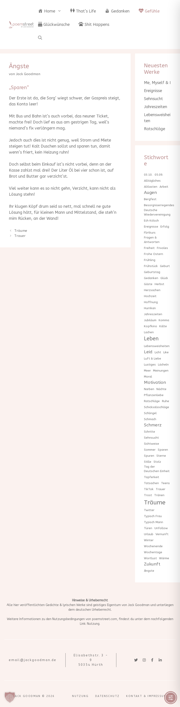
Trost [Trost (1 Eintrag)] (148, 495)
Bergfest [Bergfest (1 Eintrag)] (150, 199)
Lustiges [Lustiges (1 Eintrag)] (150, 364)
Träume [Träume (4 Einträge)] (155, 502)
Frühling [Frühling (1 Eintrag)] (149, 260)
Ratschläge (154, 128)
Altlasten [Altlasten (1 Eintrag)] (150, 186)
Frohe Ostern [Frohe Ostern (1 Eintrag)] (153, 254)
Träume (20, 231)
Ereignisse (153, 90)
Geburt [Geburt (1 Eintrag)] (165, 266)
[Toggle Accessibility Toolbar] (171, 698)
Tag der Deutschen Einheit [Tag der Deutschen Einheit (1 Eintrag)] (157, 469)
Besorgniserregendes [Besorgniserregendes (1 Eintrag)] (159, 205)
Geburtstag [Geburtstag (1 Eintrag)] (152, 272)
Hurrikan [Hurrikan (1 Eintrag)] (150, 308)
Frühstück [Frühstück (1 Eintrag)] (151, 266)
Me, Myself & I (157, 82)
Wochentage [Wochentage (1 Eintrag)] (153, 552)
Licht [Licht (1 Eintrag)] (158, 352)
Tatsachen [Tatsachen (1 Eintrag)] (151, 483)
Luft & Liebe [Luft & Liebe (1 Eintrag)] (152, 358)
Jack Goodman (139, 605)
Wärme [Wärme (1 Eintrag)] (164, 558)
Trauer (20, 236)
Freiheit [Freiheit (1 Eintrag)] (149, 248)
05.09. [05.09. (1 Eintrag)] (159, 174)
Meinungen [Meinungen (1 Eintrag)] (160, 370)
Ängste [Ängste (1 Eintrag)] (149, 570)
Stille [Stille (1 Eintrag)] (147, 461)
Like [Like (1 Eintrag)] (166, 352)
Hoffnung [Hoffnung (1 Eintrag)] (151, 302)
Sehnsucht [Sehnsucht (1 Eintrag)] (151, 437)
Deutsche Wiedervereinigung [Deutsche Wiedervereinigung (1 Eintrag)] (157, 212)
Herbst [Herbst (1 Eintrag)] (159, 284)
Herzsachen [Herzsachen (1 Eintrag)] (152, 290)
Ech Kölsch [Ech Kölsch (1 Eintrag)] (151, 220)
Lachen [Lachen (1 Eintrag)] (149, 332)
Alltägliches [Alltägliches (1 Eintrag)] (152, 180)
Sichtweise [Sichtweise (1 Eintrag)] (151, 443)
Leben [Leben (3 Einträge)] (151, 339)
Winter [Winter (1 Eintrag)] (149, 540)
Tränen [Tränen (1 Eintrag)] (159, 495)
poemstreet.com (104, 619)
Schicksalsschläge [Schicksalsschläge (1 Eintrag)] (156, 407)
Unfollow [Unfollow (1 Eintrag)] (161, 528)
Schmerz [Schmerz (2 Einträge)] (153, 424)
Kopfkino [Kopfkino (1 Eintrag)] (150, 326)
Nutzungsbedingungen (68, 619)
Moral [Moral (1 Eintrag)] (148, 376)
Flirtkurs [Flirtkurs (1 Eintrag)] (150, 232)
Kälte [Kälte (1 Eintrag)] (163, 326)
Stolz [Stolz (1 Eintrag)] (157, 461)
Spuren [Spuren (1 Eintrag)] (149, 455)
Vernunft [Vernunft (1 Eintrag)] (162, 534)
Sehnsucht (153, 98)
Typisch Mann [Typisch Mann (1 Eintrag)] (153, 522)
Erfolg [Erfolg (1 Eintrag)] (164, 226)
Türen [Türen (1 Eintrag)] (148, 528)
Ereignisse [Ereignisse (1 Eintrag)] (151, 226)
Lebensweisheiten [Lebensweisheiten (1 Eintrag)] (157, 346)
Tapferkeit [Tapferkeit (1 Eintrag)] (151, 477)
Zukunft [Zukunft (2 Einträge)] (152, 564)
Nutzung (93, 624)
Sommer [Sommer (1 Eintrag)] (150, 449)
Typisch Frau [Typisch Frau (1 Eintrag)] (153, 516)
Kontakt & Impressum (146, 696)
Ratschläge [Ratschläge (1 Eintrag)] (152, 401)
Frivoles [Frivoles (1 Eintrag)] (162, 248)
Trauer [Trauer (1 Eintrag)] (160, 489)
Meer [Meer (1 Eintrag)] (147, 370)
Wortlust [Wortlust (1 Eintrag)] (150, 558)
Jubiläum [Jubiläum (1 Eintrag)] (150, 320)
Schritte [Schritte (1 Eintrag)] (149, 431)
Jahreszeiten (155, 106)
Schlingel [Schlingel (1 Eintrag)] (150, 413)
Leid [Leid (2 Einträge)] (148, 351)
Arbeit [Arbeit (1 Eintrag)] (164, 186)
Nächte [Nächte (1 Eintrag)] (161, 389)
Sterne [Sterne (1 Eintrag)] (161, 455)
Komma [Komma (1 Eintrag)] (164, 320)
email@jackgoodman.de (33, 660)
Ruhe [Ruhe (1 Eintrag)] (165, 401)
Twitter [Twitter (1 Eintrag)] (149, 510)
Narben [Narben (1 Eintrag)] (149, 389)
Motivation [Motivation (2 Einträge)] (155, 382)
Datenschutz (107, 696)
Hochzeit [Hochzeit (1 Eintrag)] (150, 296)
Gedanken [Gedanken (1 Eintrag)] (151, 278)
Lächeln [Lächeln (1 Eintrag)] (163, 364)
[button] (40, 38)
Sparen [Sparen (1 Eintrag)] (163, 449)
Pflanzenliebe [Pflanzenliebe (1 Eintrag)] (154, 395)
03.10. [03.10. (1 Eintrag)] (148, 174)
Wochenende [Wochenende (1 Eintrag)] (153, 546)
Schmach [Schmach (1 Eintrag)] (150, 419)
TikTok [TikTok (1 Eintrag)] (149, 489)
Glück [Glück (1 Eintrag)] (164, 278)
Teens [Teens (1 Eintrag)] (165, 483)
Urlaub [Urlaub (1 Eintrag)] (148, 534)
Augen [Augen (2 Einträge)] (150, 192)
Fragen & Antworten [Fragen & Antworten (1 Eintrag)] (152, 240)
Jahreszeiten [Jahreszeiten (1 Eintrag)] (153, 314)
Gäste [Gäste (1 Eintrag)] (148, 284)
